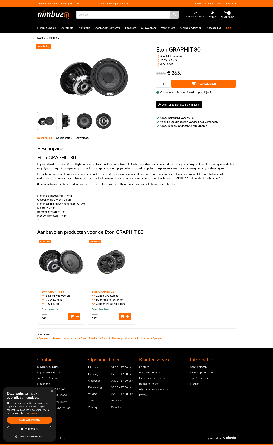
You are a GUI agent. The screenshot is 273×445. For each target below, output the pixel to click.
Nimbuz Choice (46, 27)
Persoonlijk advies (204, 3)
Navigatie (84, 27)
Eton (104, 338)
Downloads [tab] (83, 137)
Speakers (130, 27)
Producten (142, 338)
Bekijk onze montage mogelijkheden (179, 104)
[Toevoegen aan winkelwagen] (74, 316)
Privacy (143, 394)
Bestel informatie (149, 372)
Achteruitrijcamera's (107, 27)
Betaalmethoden (149, 383)
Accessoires (214, 27)
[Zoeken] (174, 15)
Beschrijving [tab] (44, 137)
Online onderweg (190, 27)
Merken (93, 338)
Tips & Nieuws (199, 378)
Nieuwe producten (226, 3)
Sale (228, 27)
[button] (29, 436)
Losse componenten (64, 338)
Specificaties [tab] (64, 137)
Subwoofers (148, 27)
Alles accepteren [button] (29, 420)
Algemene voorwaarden (153, 389)
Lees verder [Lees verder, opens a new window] (32, 413)
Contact (144, 366)
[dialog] (29, 414)
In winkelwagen (203, 83)
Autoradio (67, 27)
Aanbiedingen (198, 366)
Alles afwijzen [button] (29, 429)
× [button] (51, 391)
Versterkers (168, 27)
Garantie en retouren (152, 378)
